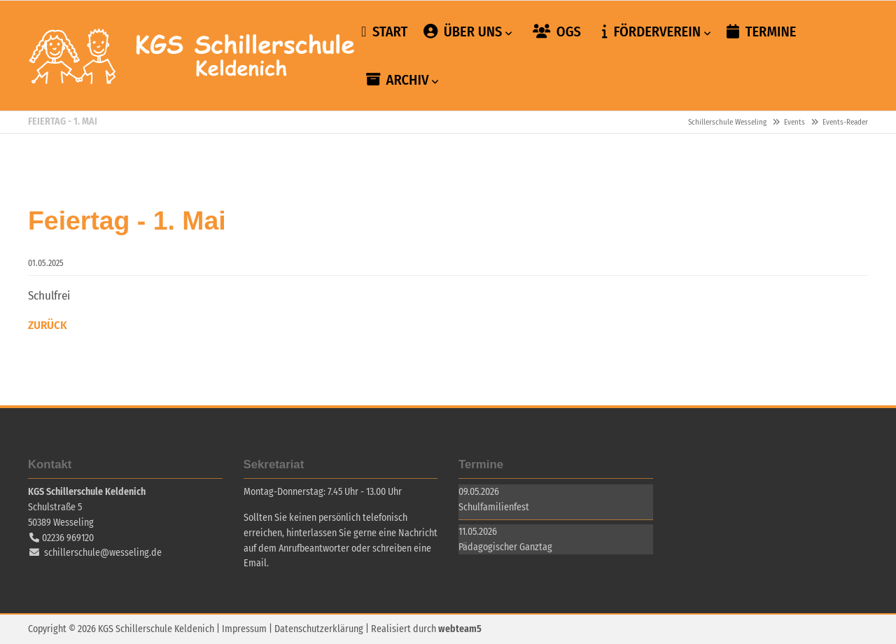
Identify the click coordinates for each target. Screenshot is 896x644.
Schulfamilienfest (493, 507)
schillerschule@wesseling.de (103, 553)
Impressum (244, 629)
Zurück (47, 325)
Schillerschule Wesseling (192, 56)
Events (794, 122)
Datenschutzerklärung (318, 629)
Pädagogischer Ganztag (505, 547)
